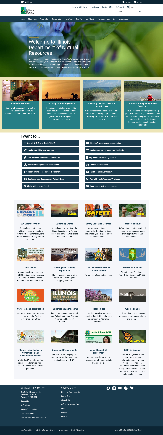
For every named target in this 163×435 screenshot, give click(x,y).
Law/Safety (90, 19)
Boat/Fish (79, 19)
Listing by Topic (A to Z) (70, 392)
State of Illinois (137, 430)
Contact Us (25, 401)
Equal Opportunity (28, 413)
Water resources (104, 19)
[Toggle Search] (140, 12)
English (133, 7)
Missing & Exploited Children (45, 430)
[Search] (128, 11)
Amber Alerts (63, 430)
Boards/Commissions (29, 409)
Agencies (126, 2)
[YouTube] (120, 388)
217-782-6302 (32, 397)
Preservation (44, 19)
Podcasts (65, 412)
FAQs (63, 408)
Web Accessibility (27, 430)
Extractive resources (120, 19)
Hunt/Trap (69, 19)
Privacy (64, 416)
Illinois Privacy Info (77, 430)
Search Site (65, 396)
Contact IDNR (107, 7)
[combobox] (134, 7)
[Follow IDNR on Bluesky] (131, 388)
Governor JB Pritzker (79, 7)
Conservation (57, 19)
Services (138, 2)
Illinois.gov (95, 7)
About (23, 19)
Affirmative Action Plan (70, 404)
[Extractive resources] (129, 18)
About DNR (65, 400)
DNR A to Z (120, 7)
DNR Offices (25, 405)
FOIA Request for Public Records (33, 417)
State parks (32, 19)
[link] (108, 388)
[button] (50, 143)
